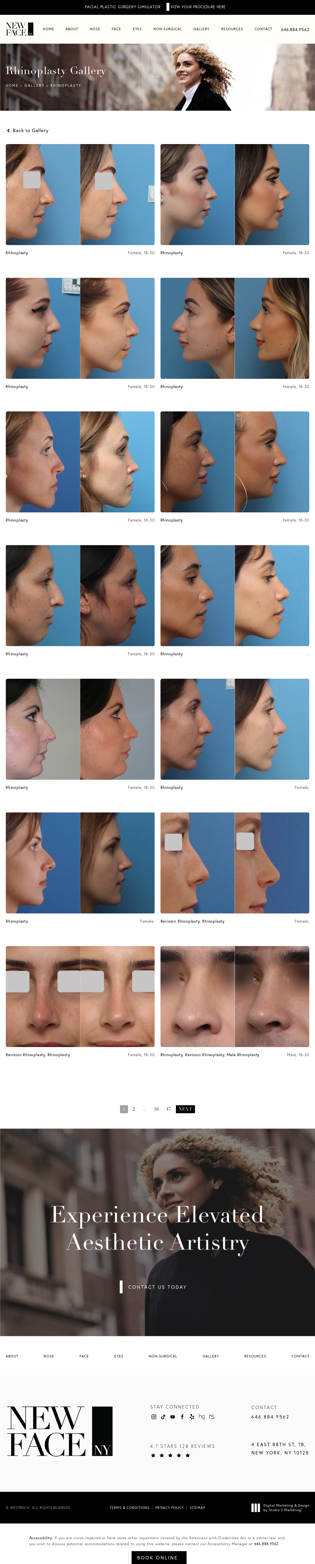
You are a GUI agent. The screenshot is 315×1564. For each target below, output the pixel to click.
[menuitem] (48, 29)
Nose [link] (95, 29)
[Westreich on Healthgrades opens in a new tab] (201, 1416)
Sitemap (197, 1508)
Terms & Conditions (130, 1508)
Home (12, 85)
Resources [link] (232, 29)
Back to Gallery (27, 130)
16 (156, 1109)
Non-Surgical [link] (167, 29)
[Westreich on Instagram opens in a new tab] (153, 1416)
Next (185, 1109)
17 (168, 1109)
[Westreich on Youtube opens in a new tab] (173, 1416)
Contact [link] (263, 29)
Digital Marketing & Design (282, 1507)
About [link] (72, 29)
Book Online (157, 1558)
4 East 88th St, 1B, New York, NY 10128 (280, 1449)
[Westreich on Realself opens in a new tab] (211, 1416)
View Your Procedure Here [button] (198, 7)
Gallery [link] (201, 29)
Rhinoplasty (66, 85)
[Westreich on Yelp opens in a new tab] (192, 1416)
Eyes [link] (137, 29)
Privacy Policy (169, 1508)
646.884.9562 (266, 1543)
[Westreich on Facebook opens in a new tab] (182, 1416)
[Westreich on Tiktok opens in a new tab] (163, 1416)
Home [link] (48, 29)
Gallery (35, 85)
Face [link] (116, 29)
